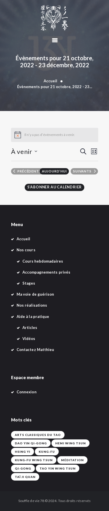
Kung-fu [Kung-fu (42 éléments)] (47, 451)
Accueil (50, 81)
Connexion (27, 392)
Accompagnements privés (46, 272)
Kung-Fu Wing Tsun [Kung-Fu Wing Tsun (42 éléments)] (34, 460)
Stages (28, 283)
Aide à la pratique (33, 316)
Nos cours (26, 250)
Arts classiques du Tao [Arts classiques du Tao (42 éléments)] (38, 435)
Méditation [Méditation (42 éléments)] (72, 460)
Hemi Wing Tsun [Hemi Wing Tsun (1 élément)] (70, 443)
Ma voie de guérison (35, 294)
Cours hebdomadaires (42, 261)
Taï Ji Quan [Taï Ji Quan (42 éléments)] (25, 477)
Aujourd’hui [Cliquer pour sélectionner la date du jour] (54, 171)
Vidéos (28, 338)
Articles (29, 327)
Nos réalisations (32, 305)
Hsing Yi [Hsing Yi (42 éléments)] (22, 451)
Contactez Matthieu (35, 349)
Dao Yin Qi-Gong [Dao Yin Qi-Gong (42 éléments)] (31, 443)
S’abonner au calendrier (54, 187)
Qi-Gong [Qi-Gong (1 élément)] (23, 468)
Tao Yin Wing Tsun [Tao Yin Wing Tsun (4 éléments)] (58, 468)
